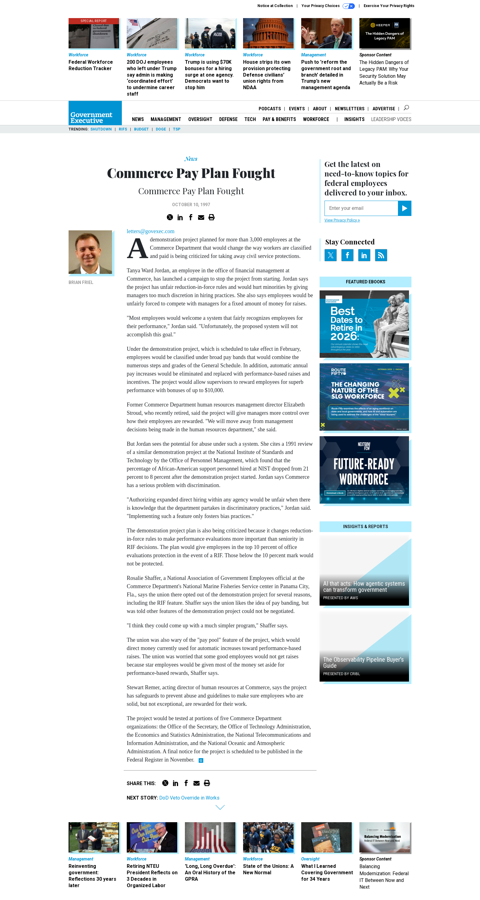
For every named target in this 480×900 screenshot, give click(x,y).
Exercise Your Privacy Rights (389, 6)
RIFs (123, 129)
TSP (176, 129)
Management (166, 119)
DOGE (161, 129)
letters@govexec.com (150, 231)
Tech (250, 119)
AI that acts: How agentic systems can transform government (364, 586)
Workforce (316, 119)
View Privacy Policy (342, 220)
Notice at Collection (275, 6)
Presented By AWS (340, 598)
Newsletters (350, 109)
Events (297, 109)
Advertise (384, 109)
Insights (354, 119)
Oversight (200, 119)
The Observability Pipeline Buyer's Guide (363, 662)
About (320, 109)
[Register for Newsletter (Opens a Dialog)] (404, 208)
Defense (228, 119)
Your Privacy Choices (328, 6)
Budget (141, 129)
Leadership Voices (391, 119)
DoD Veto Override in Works (189, 798)
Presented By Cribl (341, 674)
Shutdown (101, 129)
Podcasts (270, 109)
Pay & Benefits (279, 119)
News (138, 119)
